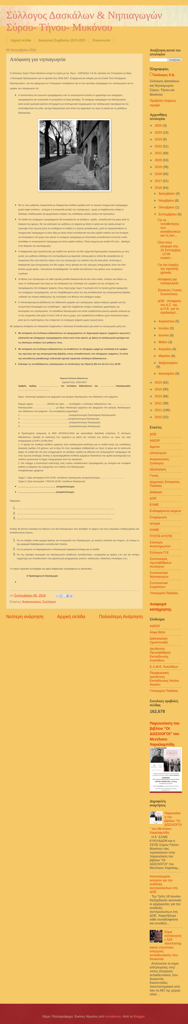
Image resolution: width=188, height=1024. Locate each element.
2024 (159, 132)
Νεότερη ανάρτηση (24, 616)
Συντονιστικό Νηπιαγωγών (159, 574)
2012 (159, 403)
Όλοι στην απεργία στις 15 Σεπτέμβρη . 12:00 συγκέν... (169, 250)
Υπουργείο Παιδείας (164, 593)
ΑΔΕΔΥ (155, 440)
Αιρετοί (155, 447)
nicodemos (113, 1016)
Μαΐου (163, 342)
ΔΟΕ (153, 498)
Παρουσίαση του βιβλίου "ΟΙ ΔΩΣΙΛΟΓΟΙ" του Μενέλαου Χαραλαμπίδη (164, 734)
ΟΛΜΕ (154, 530)
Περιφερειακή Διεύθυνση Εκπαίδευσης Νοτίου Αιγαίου (164, 678)
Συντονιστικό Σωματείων (159, 585)
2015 (159, 382)
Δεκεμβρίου (167, 193)
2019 (159, 167)
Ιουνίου (164, 335)
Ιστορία (155, 523)
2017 (159, 181)
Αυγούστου (167, 321)
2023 (159, 139)
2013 (159, 396)
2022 (159, 146)
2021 (159, 153)
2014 (159, 389)
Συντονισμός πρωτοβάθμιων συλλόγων (160, 562)
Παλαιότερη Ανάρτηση (121, 616)
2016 (159, 187)
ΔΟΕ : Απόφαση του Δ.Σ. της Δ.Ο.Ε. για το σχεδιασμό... (169, 306)
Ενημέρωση (158, 517)
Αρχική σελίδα (20, 40)
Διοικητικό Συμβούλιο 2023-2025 (61, 40)
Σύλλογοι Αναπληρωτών (160, 544)
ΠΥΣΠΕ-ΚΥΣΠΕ (161, 536)
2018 (159, 174)
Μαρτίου (165, 356)
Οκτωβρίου (167, 207)
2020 (159, 160)
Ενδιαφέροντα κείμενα (165, 511)
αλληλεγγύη (158, 453)
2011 (159, 410)
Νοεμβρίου (167, 200)
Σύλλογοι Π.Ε (159, 552)
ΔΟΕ (153, 434)
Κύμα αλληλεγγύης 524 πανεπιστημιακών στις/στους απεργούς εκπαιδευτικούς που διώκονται (165, 945)
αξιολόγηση (158, 469)
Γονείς (154, 475)
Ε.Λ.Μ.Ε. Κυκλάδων (164, 666)
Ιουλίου (164, 328)
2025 (159, 125)
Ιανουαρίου (167, 373)
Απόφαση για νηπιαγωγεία (168, 281)
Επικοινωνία (101, 40)
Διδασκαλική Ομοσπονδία (159, 640)
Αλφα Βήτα (157, 632)
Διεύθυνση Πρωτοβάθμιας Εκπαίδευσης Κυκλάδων (160, 654)
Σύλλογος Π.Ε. (164, 75)
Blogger (139, 1016)
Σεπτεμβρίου (168, 214)
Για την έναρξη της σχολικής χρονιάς (168, 268)
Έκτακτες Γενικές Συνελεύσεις (170, 292)
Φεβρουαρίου (168, 363)
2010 (159, 417)
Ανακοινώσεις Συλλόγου (39, 602)
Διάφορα (156, 492)
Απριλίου (165, 349)
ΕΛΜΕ (154, 504)
